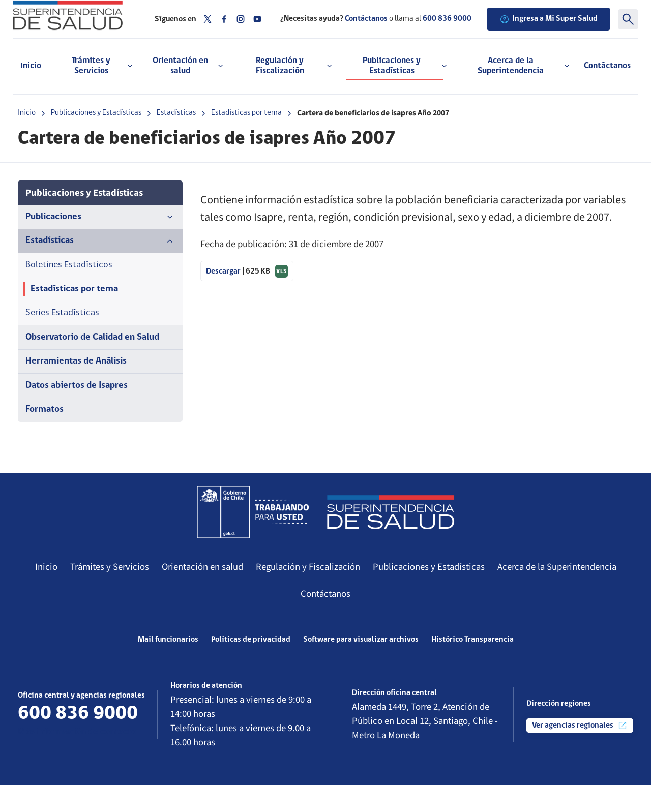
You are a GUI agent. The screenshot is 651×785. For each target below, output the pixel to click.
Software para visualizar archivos (361, 640)
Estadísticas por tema (246, 113)
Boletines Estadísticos (68, 265)
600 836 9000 (447, 19)
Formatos (44, 409)
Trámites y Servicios (109, 566)
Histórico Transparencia (472, 640)
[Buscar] (628, 19)
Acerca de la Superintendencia (556, 566)
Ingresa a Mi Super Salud (548, 19)
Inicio (30, 66)
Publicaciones (100, 217)
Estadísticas (176, 113)
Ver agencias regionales (580, 725)
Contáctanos (607, 66)
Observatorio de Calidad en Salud (92, 337)
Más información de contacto (77, 732)
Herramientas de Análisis (76, 361)
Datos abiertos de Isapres (76, 385)
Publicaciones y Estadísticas (96, 113)
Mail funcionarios (168, 640)
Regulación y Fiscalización (308, 566)
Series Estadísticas (62, 313)
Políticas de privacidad (250, 640)
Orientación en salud (202, 566)
